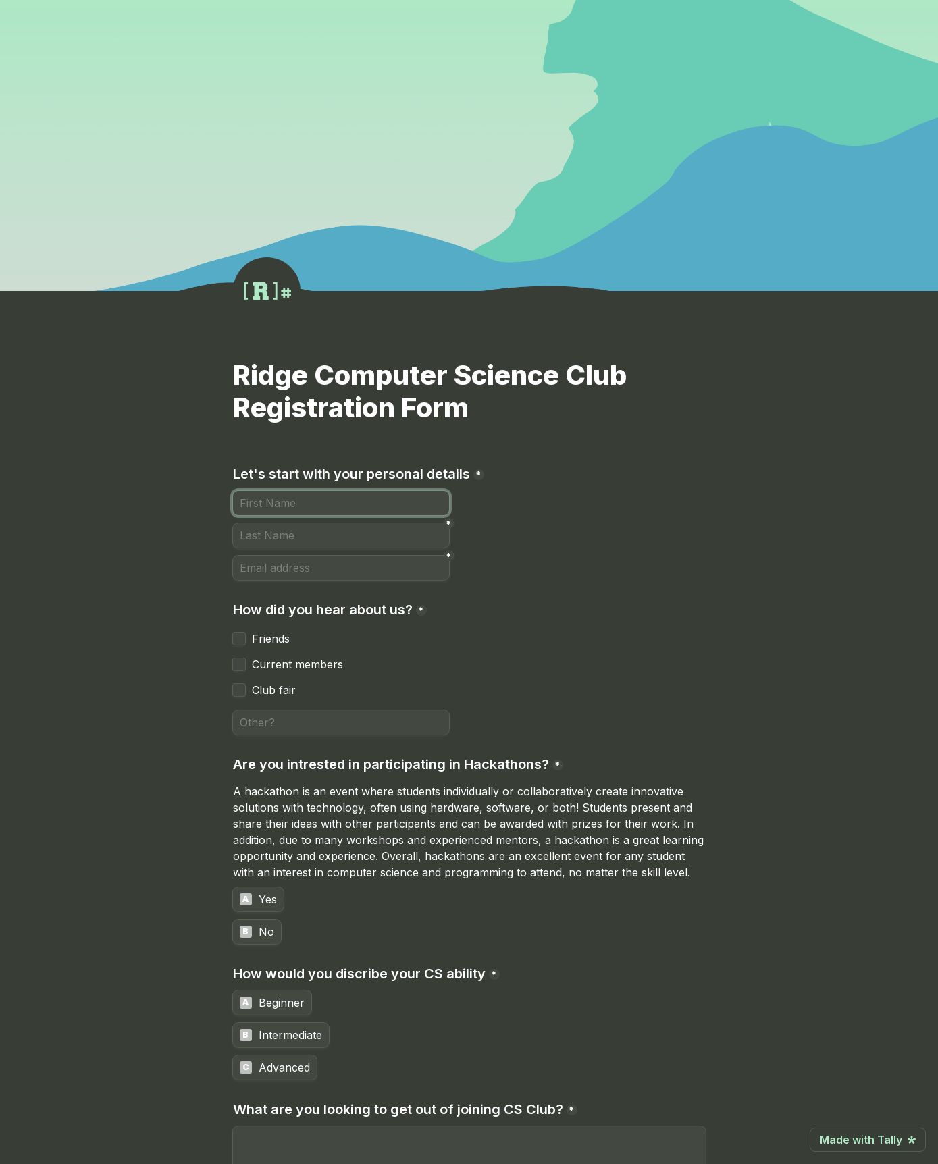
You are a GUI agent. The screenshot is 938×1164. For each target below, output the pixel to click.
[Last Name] (341, 535)
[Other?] (341, 722)
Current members (297, 664)
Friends (271, 639)
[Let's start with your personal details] (341, 503)
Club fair (274, 690)
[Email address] (341, 568)
